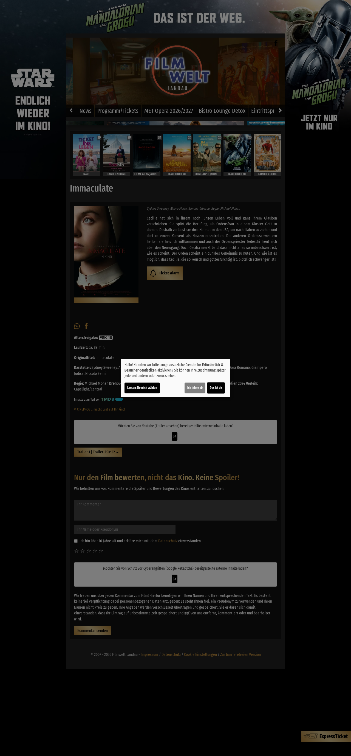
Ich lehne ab (195, 388)
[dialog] (175, 378)
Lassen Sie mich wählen (142, 388)
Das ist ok (216, 388)
